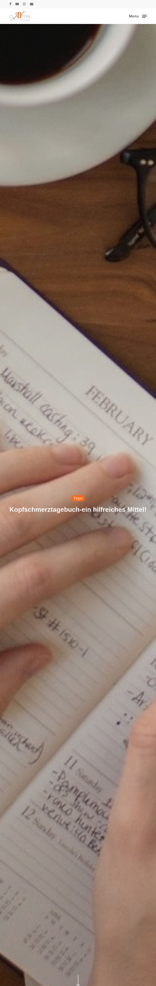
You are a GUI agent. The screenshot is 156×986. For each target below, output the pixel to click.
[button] (138, 16)
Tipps (77, 499)
